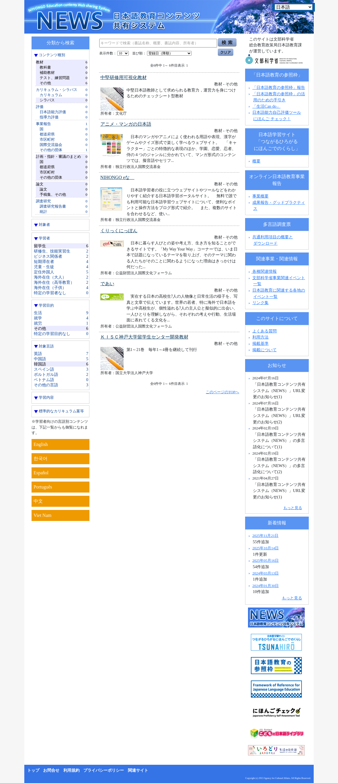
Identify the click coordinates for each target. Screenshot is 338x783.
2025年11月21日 (265, 535)
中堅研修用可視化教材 (123, 77)
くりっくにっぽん (118, 230)
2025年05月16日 (265, 560)
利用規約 (71, 770)
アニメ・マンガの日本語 (125, 124)
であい (107, 283)
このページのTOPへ (222, 392)
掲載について (264, 349)
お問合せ (51, 770)
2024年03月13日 (265, 573)
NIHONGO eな (117, 177)
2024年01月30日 (265, 585)
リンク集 (260, 302)
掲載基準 (260, 343)
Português (43, 486)
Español (41, 472)
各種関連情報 (262, 271)
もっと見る (292, 508)
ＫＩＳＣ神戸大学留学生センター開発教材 (144, 336)
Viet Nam (43, 515)
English (41, 444)
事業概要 (260, 196)
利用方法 (260, 337)
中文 (38, 501)
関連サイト (138, 770)
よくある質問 (264, 331)
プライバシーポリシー (103, 770)
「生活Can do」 (266, 106)
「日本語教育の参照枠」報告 (278, 87)
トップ (33, 770)
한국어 (40, 458)
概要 (256, 161)
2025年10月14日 (265, 548)
